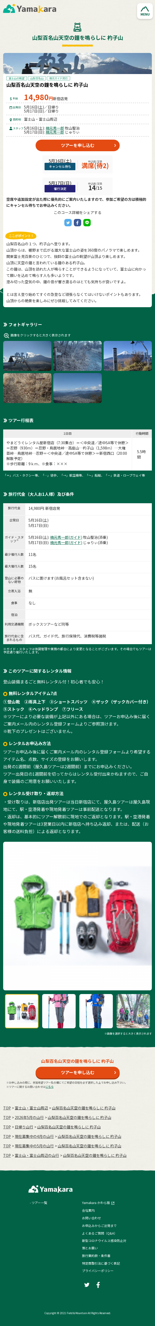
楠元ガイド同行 (58, 78)
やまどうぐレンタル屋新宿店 (30, 442)
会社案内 (88, 1210)
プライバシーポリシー (98, 1270)
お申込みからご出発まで (99, 1225)
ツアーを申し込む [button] (77, 145)
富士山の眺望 (17, 78)
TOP (7, 1107)
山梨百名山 (36, 78)
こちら (50, 1087)
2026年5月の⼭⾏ (29, 1117)
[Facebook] (77, 222)
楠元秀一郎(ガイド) (66, 537)
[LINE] (87, 222)
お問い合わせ (91, 1218)
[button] (145, 11)
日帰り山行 (24, 1126)
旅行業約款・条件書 (96, 1255)
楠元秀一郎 (55, 128)
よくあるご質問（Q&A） (99, 1233)
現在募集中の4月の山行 (34, 1136)
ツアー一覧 (39, 1202)
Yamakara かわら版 (96, 1202)
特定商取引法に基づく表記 (101, 1263)
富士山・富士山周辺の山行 (37, 1155)
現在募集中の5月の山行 (34, 1145)
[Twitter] (68, 222)
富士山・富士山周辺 (31, 1107)
